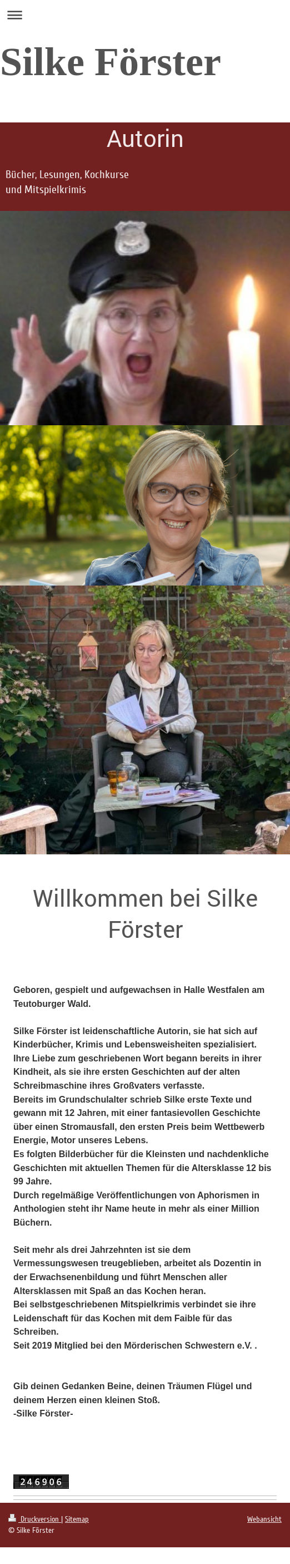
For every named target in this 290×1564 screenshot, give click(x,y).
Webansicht (264, 1519)
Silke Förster (110, 62)
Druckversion (34, 1519)
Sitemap (77, 1519)
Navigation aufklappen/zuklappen (145, 15)
